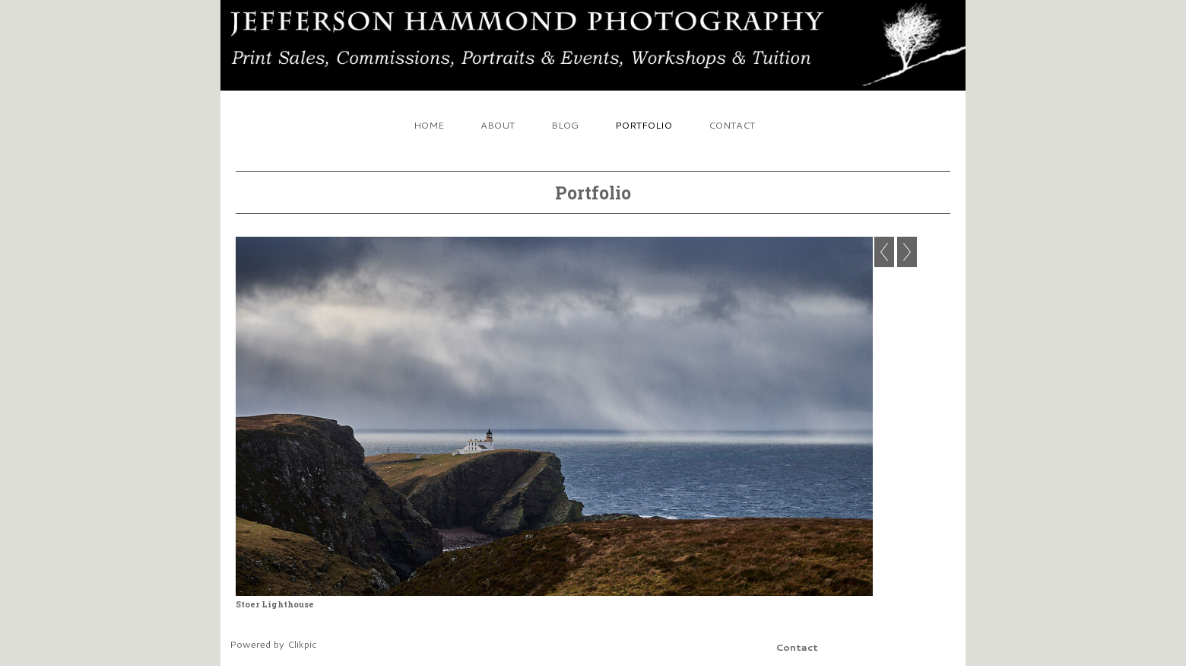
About (497, 125)
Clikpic (301, 644)
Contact (732, 125)
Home (429, 125)
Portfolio (643, 125)
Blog (565, 125)
